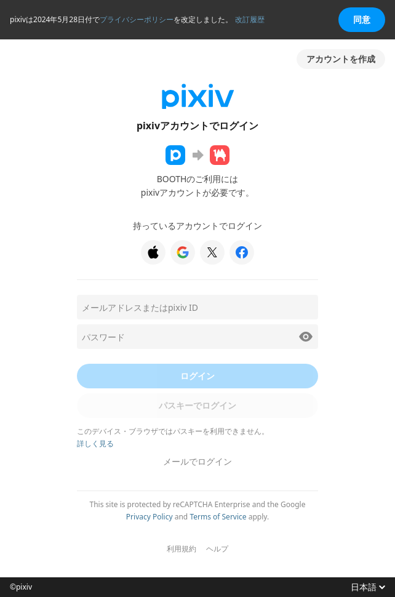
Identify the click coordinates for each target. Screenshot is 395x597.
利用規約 (181, 549)
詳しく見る (95, 443)
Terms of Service (218, 516)
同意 (361, 19)
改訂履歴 (250, 19)
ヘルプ (217, 549)
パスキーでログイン (197, 405)
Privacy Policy (149, 516)
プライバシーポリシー (137, 19)
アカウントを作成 (340, 59)
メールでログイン (197, 461)
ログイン (197, 376)
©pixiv (21, 587)
